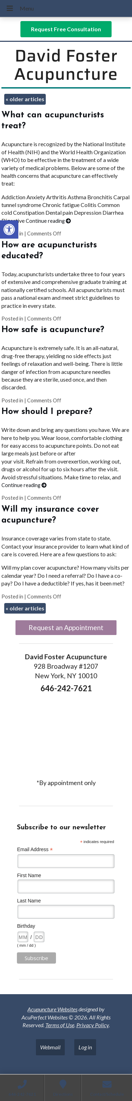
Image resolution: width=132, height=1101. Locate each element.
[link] (9, 229)
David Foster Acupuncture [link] (66, 65)
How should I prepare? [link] (46, 412)
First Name (29, 875)
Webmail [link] (50, 1047)
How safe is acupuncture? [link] (52, 330)
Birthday (26, 926)
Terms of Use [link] (59, 1025)
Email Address (35, 849)
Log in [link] (85, 1047)
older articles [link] (25, 99)
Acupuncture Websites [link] (52, 1009)
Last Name (29, 901)
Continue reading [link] (48, 221)
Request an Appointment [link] (66, 627)
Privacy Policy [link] (92, 1025)
